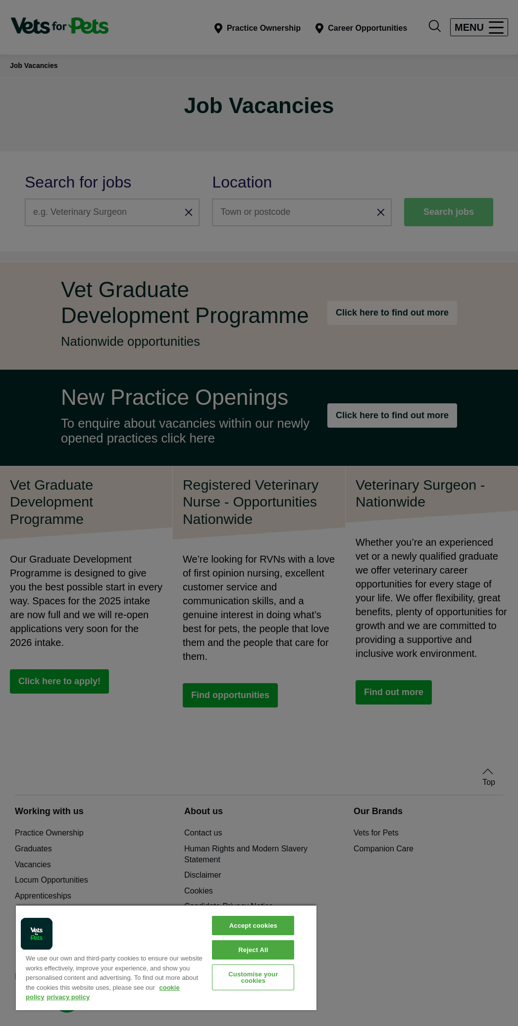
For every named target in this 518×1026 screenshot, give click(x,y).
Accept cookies (253, 925)
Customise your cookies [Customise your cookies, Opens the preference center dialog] (253, 977)
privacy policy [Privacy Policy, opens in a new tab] (68, 997)
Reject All (253, 950)
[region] (166, 957)
